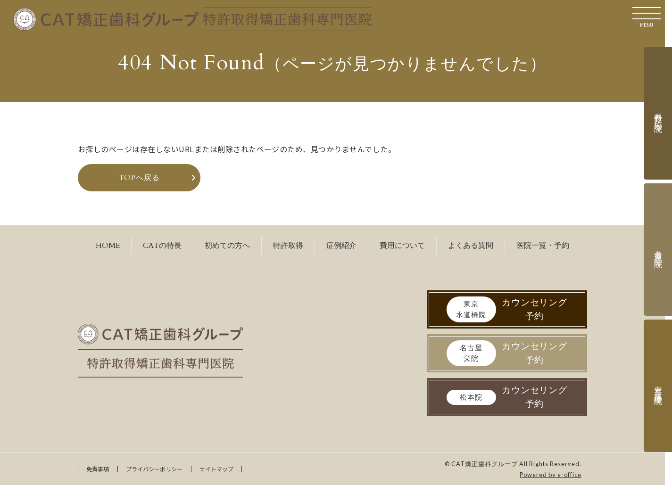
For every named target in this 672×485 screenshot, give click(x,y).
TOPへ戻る (139, 178)
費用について (402, 245)
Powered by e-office (550, 474)
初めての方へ (227, 245)
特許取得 (288, 245)
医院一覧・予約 (542, 245)
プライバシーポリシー (154, 469)
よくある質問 (470, 245)
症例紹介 (341, 245)
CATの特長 (162, 245)
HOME (108, 245)
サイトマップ (216, 469)
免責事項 (97, 469)
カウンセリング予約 (507, 309)
